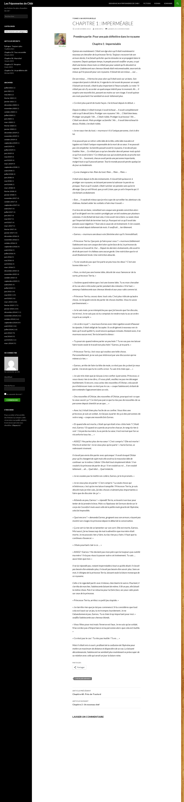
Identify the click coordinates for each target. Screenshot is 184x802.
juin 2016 (8, 257)
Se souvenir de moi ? (13, 394)
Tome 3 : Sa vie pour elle (84, 18)
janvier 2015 (9, 309)
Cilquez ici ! (16, 425)
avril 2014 (8, 340)
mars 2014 (8, 343)
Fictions (147, 3)
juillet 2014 (8, 329)
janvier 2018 (9, 195)
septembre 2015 (10, 281)
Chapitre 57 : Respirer (12, 64)
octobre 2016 (9, 243)
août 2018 (8, 171)
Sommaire (168, 3)
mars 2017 (8, 226)
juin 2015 (8, 291)
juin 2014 (8, 333)
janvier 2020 (9, 129)
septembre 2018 (10, 167)
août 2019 (8, 146)
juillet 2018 (8, 174)
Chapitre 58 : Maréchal (13, 58)
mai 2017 (8, 219)
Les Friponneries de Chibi (18, 3)
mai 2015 (8, 295)
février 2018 (9, 191)
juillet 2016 (8, 253)
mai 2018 (8, 181)
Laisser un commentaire (119, 29)
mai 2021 (8, 95)
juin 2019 (8, 153)
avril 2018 (8, 184)
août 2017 (8, 209)
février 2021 (9, 98)
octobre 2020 (9, 112)
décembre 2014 (10, 312)
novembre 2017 (10, 198)
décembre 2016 (10, 236)
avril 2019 (8, 160)
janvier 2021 (9, 101)
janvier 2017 (9, 233)
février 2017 (9, 229)
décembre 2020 (10, 105)
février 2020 (9, 126)
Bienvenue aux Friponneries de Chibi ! (124, 3)
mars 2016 (8, 267)
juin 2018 (8, 177)
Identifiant (8, 377)
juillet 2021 (8, 88)
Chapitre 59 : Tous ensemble (15, 52)
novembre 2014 (10, 316)
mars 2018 (8, 188)
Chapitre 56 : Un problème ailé (15, 70)
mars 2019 (8, 164)
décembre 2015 (10, 271)
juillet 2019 (8, 150)
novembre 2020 (10, 108)
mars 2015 (8, 302)
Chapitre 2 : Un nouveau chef (106, 702)
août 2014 (8, 326)
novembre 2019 (10, 136)
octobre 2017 (9, 202)
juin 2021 (8, 91)
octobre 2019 (9, 139)
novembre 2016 (10, 240)
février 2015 (9, 305)
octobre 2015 (9, 278)
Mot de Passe (9, 386)
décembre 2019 (10, 133)
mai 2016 (8, 260)
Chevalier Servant (83, 679)
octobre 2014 (9, 319)
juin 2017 (8, 215)
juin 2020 (8, 119)
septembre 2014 (10, 322)
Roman (157, 3)
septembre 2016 (10, 247)
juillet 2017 (8, 212)
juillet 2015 (8, 288)
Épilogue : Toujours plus (13, 46)
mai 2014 (8, 336)
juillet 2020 (8, 115)
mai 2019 (8, 157)
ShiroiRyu (99, 29)
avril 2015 (8, 298)
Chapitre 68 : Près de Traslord (106, 692)
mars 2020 (8, 122)
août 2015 (8, 284)
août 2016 (8, 250)
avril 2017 (8, 222)
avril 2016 (8, 264)
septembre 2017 (10, 205)
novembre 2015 (10, 274)
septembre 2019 (10, 143)
